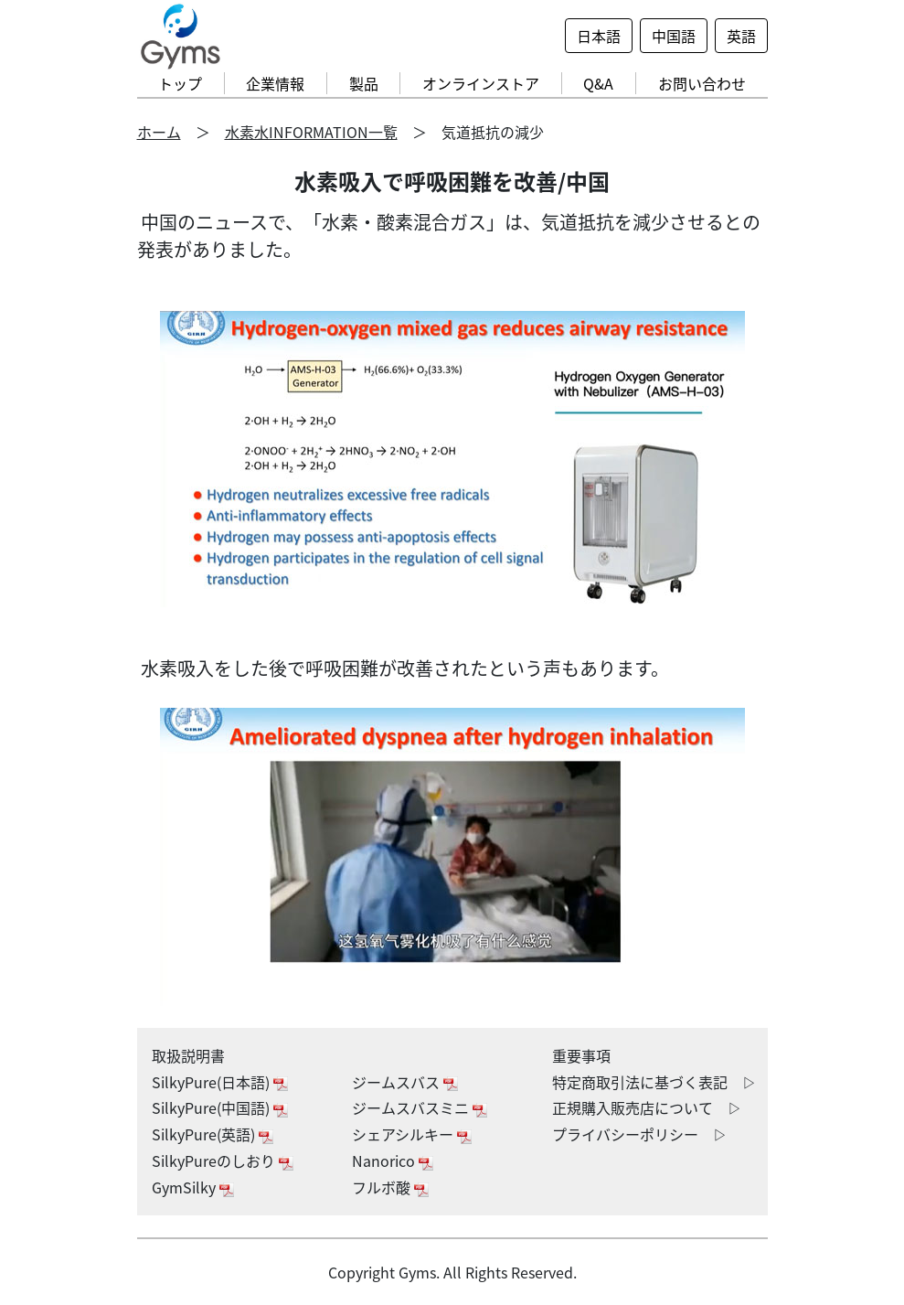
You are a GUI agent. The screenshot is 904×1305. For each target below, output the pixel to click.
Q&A (598, 83)
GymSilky (184, 1187)
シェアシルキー (402, 1134)
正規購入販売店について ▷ (647, 1107)
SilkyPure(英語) (203, 1134)
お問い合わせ (702, 83)
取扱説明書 (188, 1055)
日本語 (599, 36)
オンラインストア (480, 83)
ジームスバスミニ (410, 1107)
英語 (741, 36)
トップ (180, 83)
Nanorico (383, 1160)
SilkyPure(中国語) (211, 1107)
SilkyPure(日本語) (211, 1082)
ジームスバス (396, 1082)
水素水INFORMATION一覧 (311, 132)
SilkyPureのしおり (213, 1160)
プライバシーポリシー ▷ (640, 1134)
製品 (363, 83)
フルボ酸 (381, 1187)
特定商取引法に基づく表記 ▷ (654, 1082)
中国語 (674, 36)
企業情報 (275, 83)
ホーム (159, 132)
